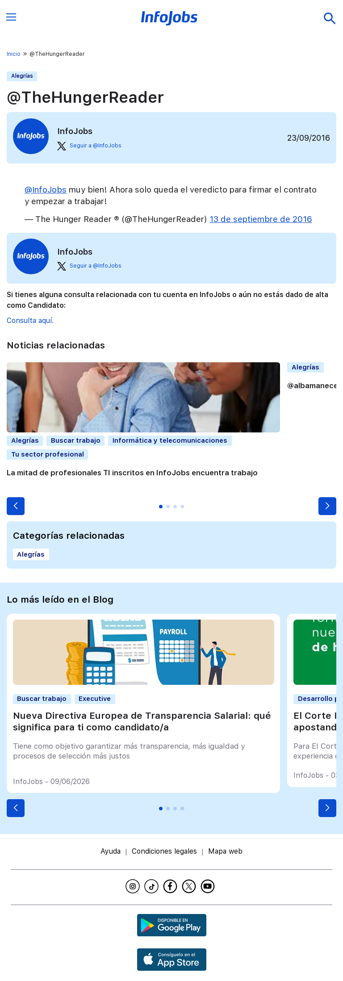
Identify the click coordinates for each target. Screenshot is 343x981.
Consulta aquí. (30, 320)
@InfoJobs (46, 189)
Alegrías (22, 76)
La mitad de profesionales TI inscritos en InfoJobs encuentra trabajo (132, 472)
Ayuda (110, 851)
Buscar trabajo (75, 440)
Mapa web (225, 851)
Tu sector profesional (47, 454)
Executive (95, 699)
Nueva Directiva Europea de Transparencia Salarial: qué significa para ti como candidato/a (142, 721)
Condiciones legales (164, 851)
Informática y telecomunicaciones (170, 440)
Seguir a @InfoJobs (89, 146)
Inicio (14, 54)
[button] (16, 506)
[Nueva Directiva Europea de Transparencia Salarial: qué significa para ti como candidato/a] (143, 682)
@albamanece (312, 385)
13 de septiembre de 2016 (260, 219)
